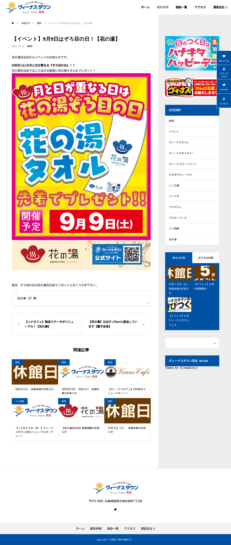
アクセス (200, 7)
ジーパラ (174, 197)
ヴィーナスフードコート (183, 164)
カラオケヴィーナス (180, 175)
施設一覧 (181, 7)
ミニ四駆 (19, 401)
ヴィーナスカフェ (179, 142)
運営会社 (220, 7)
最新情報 (162, 7)
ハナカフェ (175, 208)
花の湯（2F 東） (28, 298)
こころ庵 (174, 186)
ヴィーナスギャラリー (181, 153)
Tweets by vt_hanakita (181, 368)
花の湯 (172, 240)
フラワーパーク (178, 218)
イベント (174, 132)
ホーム (145, 7)
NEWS (29, 46)
